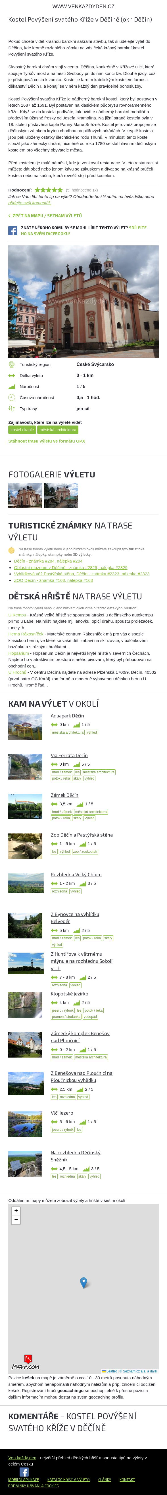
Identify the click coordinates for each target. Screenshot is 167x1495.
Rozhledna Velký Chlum (76, 874)
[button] (83, 1283)
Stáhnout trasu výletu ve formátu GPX (46, 441)
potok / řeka (61, 778)
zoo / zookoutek (85, 852)
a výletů (81, 1479)
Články (104, 1479)
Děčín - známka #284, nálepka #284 (48, 561)
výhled (92, 732)
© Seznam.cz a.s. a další (138, 1371)
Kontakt (127, 1479)
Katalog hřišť (60, 1479)
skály (77, 778)
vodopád (90, 1017)
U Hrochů (17, 672)
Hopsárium (18, 653)
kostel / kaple (22, 430)
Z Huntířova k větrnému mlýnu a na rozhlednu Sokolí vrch (81, 961)
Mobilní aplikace (23, 1479)
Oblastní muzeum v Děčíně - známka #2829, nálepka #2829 (70, 567)
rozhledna (59, 891)
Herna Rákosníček (25, 633)
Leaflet (109, 1371)
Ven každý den (22, 1457)
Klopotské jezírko (69, 993)
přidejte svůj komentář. (29, 202)
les (77, 772)
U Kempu (17, 614)
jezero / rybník (62, 1010)
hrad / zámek (62, 772)
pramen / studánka (66, 1017)
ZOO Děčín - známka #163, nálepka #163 (53, 580)
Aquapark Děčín (67, 715)
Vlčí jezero (62, 1112)
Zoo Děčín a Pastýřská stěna (82, 834)
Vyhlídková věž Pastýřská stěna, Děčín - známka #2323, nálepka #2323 (81, 573)
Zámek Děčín (64, 795)
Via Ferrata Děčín (69, 755)
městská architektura (57, 430)
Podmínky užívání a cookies (33, 1486)
